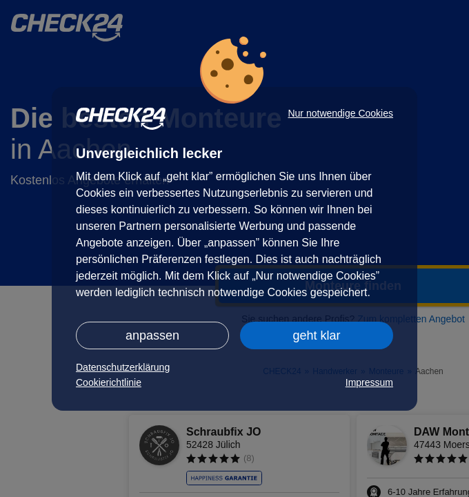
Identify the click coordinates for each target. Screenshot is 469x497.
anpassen (152, 335)
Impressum (369, 382)
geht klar (316, 335)
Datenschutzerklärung (123, 367)
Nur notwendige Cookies (340, 113)
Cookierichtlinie (108, 382)
